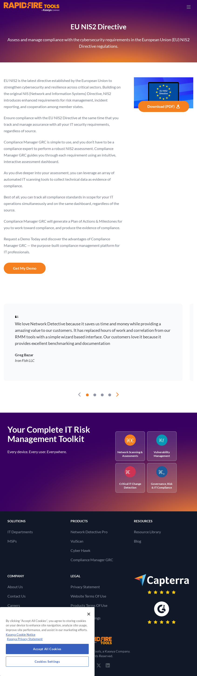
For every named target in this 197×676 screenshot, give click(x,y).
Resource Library (147, 532)
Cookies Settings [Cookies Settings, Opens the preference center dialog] (47, 661)
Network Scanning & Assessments (130, 446)
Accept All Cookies (47, 649)
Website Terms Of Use (88, 596)
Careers (13, 605)
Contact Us (16, 596)
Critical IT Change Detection (130, 477)
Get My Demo (24, 268)
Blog (137, 541)
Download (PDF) (163, 106)
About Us (15, 586)
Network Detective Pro (89, 532)
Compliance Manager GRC (92, 559)
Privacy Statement (85, 586)
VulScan (77, 541)
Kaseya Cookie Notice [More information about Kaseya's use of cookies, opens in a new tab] (20, 634)
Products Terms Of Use (89, 605)
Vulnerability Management (162, 446)
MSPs (12, 541)
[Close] (89, 614)
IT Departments (20, 532)
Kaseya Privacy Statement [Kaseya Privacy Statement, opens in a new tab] (25, 639)
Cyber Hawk (80, 550)
